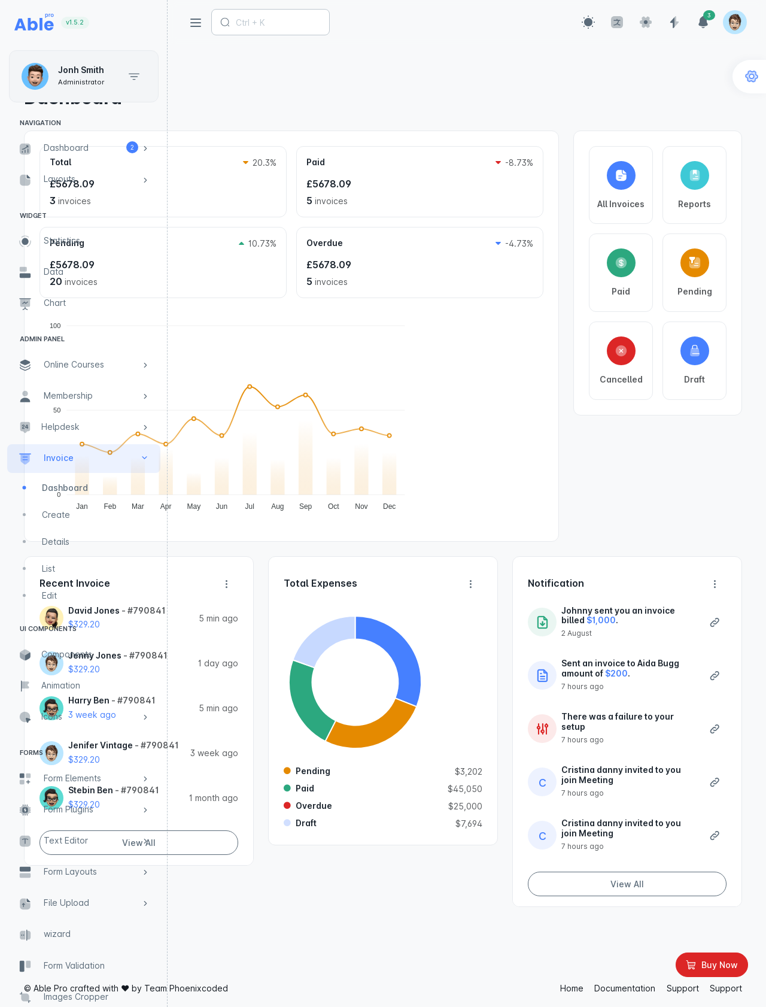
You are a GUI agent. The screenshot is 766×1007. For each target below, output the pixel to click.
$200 (638, 693)
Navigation (40, 123)
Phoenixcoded (366, 989)
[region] (84, 525)
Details (55, 541)
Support (683, 989)
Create (56, 514)
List (48, 568)
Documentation (624, 989)
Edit (49, 595)
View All (278, 903)
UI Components (48, 628)
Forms (31, 752)
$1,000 (631, 630)
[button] (588, 22)
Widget (33, 215)
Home (202, 70)
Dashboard (65, 488)
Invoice (244, 70)
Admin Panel (42, 339)
